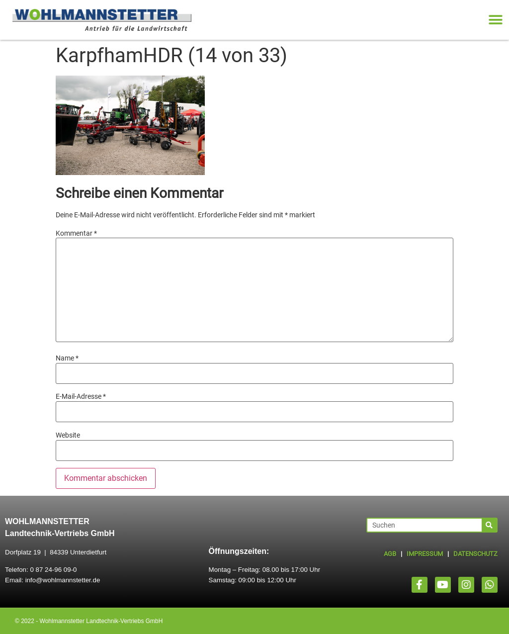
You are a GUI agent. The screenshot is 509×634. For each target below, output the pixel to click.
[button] (495, 20)
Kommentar (76, 233)
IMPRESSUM (425, 553)
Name (67, 358)
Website (68, 435)
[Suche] (489, 525)
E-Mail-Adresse (81, 396)
